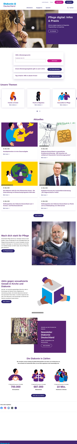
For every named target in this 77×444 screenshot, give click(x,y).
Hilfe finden (59, 2)
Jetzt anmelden (46, 346)
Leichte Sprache (45, 2)
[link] (1, 410)
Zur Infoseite (53, 31)
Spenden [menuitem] (48, 7)
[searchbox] (30, 60)
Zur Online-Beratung (54, 69)
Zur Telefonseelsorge (55, 76)
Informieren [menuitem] (30, 7)
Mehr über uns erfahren (38, 396)
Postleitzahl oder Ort (19, 58)
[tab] (37, 112)
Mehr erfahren (38, 216)
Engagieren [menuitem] (39, 7)
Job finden (69, 2)
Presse (51, 2)
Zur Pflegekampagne (8, 252)
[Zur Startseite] (10, 5)
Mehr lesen (5, 155)
